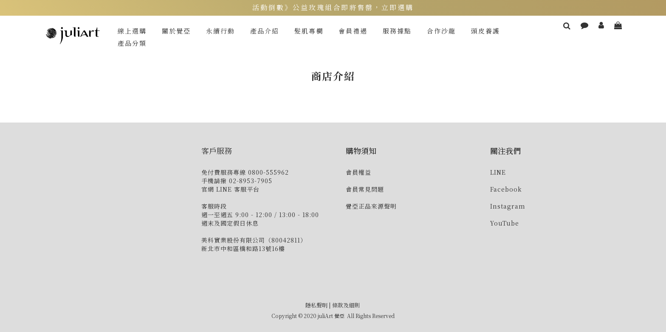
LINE (498, 172)
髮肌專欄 (308, 30)
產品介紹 (264, 30)
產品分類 (132, 43)
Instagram (507, 206)
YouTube (504, 223)
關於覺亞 (176, 30)
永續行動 (220, 30)
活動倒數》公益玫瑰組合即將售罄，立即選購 (333, 7)
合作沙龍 (441, 30)
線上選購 (132, 30)
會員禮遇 (353, 30)
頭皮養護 (485, 30)
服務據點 (397, 30)
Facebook (506, 189)
